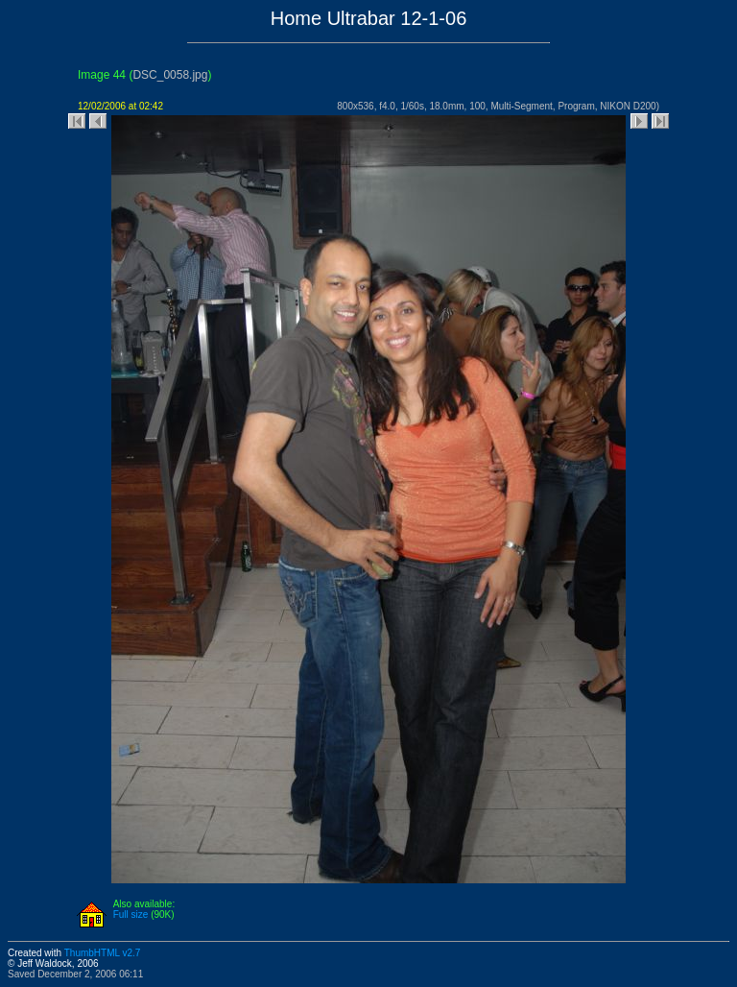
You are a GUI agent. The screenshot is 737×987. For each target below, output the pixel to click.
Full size (131, 914)
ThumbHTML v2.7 (102, 953)
